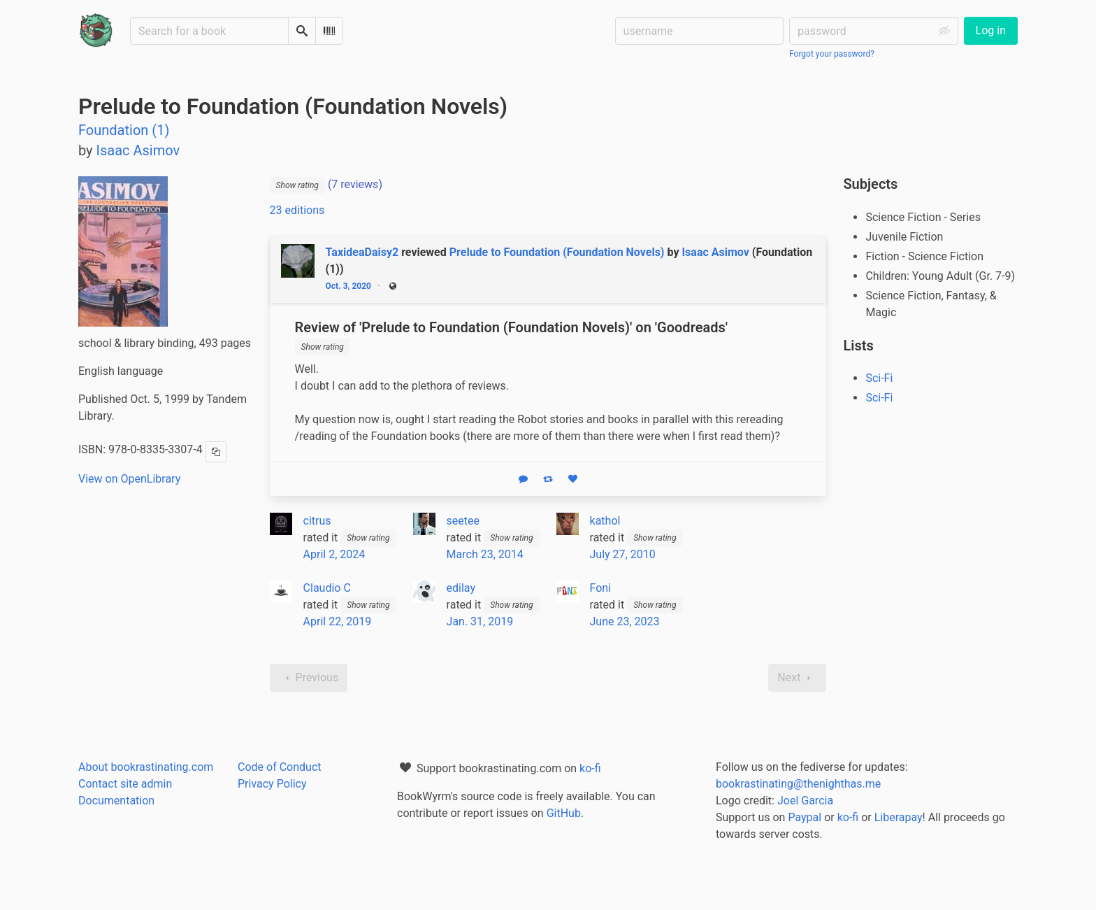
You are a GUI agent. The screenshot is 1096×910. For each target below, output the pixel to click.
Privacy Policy (272, 783)
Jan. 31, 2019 (480, 621)
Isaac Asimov (715, 252)
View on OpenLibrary (129, 478)
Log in (991, 30)
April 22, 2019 (337, 621)
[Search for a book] (209, 31)
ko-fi (590, 768)
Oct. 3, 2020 (348, 286)
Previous (309, 677)
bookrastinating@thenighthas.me (798, 783)
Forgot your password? (831, 54)
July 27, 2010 (623, 554)
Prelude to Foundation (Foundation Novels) (557, 252)
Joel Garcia (805, 800)
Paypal (804, 817)
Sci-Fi (879, 378)
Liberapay (898, 817)
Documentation (116, 800)
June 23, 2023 (625, 621)
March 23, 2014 (485, 554)
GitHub (564, 813)
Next (797, 677)
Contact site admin (125, 783)
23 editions (297, 210)
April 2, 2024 (334, 554)
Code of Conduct (280, 767)
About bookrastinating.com (145, 767)
